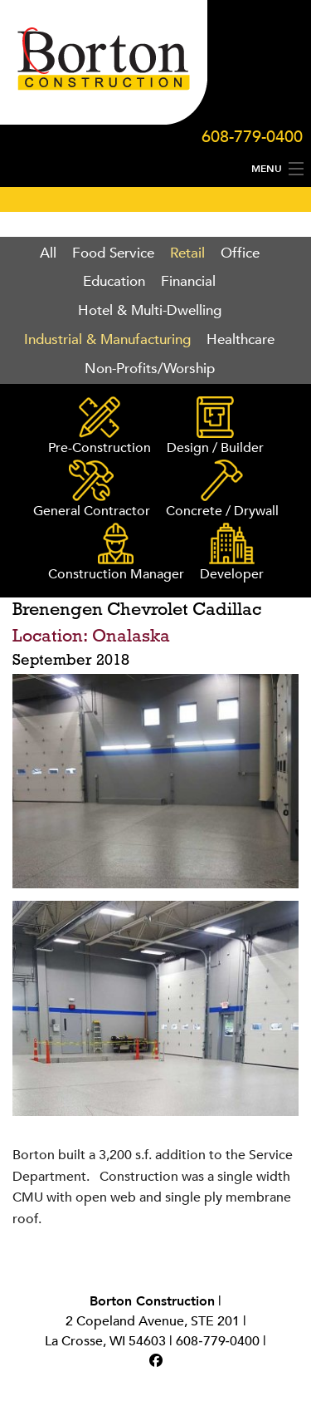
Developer (232, 553)
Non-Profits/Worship (150, 368)
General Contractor (91, 490)
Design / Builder (215, 426)
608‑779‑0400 (218, 1341)
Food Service (113, 253)
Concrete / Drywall (222, 490)
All (48, 253)
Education (114, 281)
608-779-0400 (252, 136)
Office (240, 253)
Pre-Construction (99, 426)
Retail (187, 253)
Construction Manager (116, 553)
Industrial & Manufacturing (107, 339)
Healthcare (241, 339)
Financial (188, 281)
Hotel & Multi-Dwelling (149, 310)
